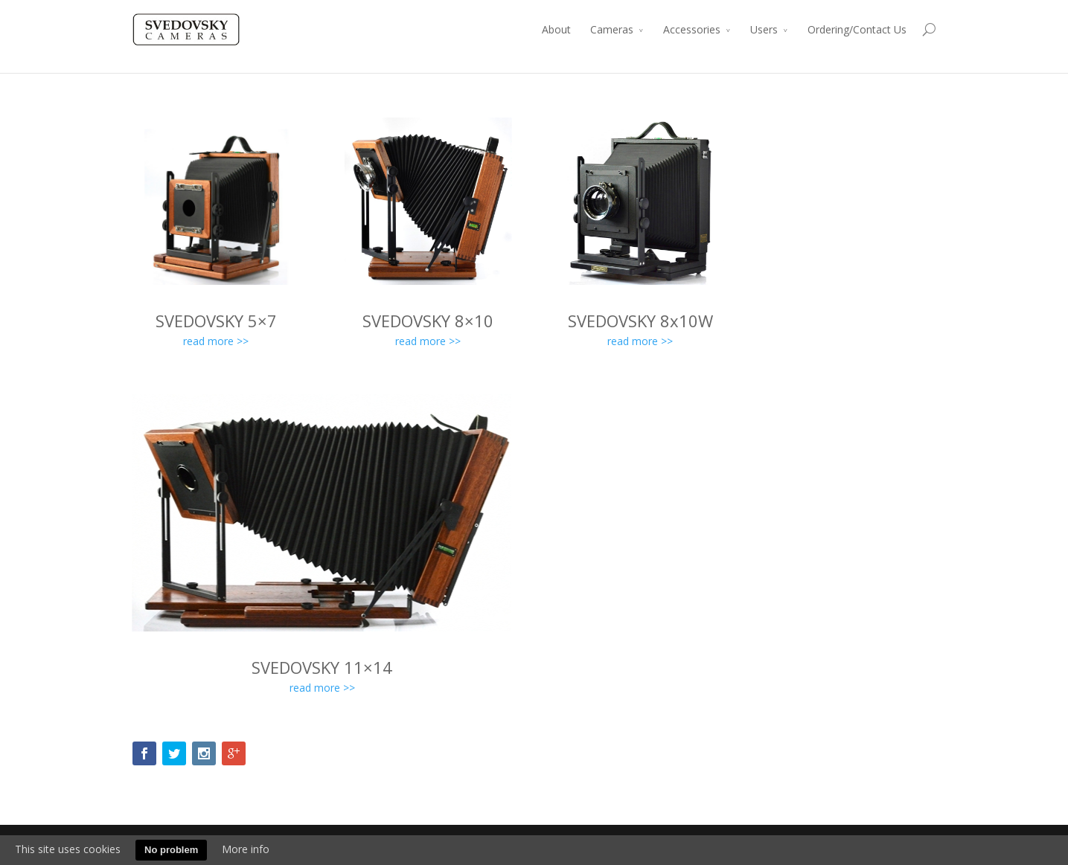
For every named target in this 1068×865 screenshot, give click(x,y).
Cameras (611, 29)
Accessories (691, 29)
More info (245, 849)
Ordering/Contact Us (857, 29)
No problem (171, 849)
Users (764, 29)
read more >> (216, 341)
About (556, 29)
